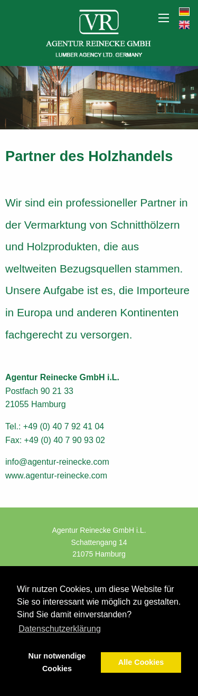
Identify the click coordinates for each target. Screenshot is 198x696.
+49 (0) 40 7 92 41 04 (63, 426)
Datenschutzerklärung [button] (59, 628)
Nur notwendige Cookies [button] (57, 662)
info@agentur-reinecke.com (57, 461)
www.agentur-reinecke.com (56, 475)
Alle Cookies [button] (141, 662)
